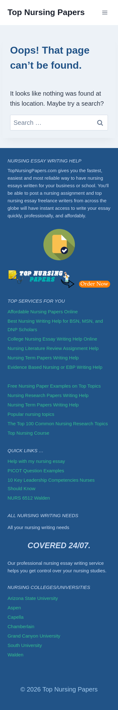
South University (25, 645)
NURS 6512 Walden (29, 498)
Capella (16, 617)
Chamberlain (21, 626)
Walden (15, 654)
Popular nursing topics (31, 414)
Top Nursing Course (28, 433)
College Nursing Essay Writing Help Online (52, 339)
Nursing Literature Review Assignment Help (53, 348)
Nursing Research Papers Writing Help (48, 395)
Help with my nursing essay (36, 461)
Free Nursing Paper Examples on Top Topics (54, 386)
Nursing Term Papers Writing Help (43, 357)
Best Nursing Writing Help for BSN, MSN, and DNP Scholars (55, 325)
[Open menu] (104, 12)
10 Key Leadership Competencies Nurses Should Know (51, 484)
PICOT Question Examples (36, 470)
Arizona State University (33, 598)
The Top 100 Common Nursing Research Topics (58, 423)
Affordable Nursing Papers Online (43, 311)
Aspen (14, 607)
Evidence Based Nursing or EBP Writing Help (55, 367)
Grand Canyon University (34, 635)
